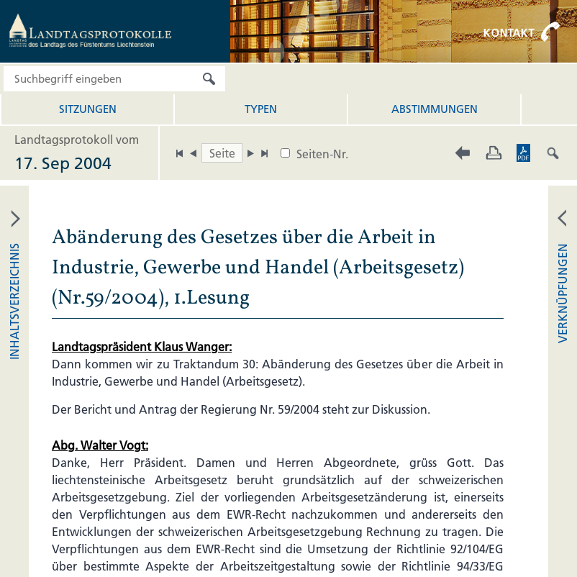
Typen (261, 109)
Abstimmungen (434, 109)
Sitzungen (88, 109)
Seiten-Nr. (322, 154)
